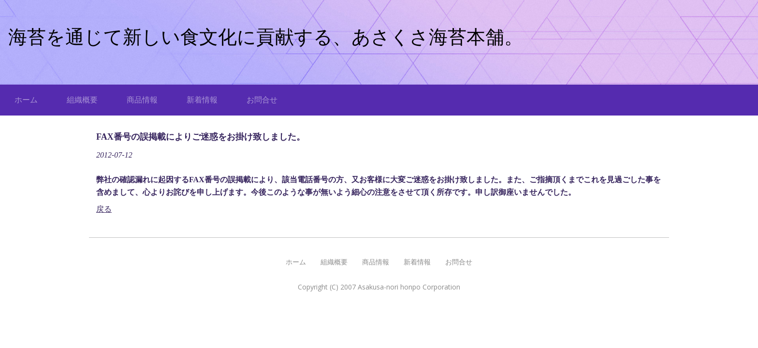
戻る (104, 209)
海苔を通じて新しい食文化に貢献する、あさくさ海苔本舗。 (265, 37)
